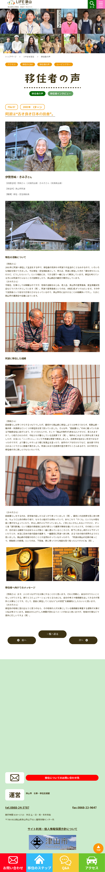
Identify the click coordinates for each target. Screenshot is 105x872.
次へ (83, 640)
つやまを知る (28, 56)
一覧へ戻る (52, 634)
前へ (21, 640)
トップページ (10, 56)
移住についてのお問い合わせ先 (62, 778)
